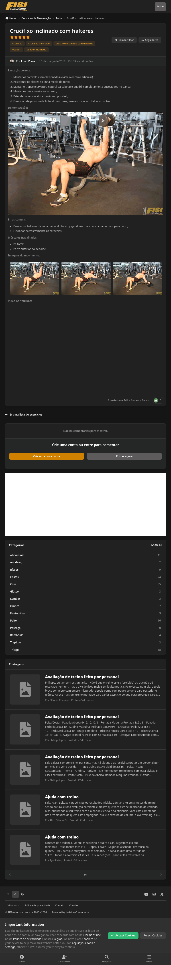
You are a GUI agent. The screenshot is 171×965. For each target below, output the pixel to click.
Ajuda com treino (62, 797)
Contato (59, 905)
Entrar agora (124, 456)
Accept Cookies (123, 935)
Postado (82, 700)
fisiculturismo (115, 400)
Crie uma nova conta (46, 456)
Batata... (146, 400)
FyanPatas (55, 860)
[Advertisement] (85, 504)
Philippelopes (57, 740)
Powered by (70, 912)
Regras (57, 939)
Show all (156, 545)
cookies (88, 939)
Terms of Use (92, 935)
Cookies (73, 905)
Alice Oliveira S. (58, 820)
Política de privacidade (37, 905)
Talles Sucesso (131, 400)
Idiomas (14, 905)
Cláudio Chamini (59, 700)
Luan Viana (28, 61)
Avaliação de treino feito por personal (82, 676)
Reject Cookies (153, 935)
